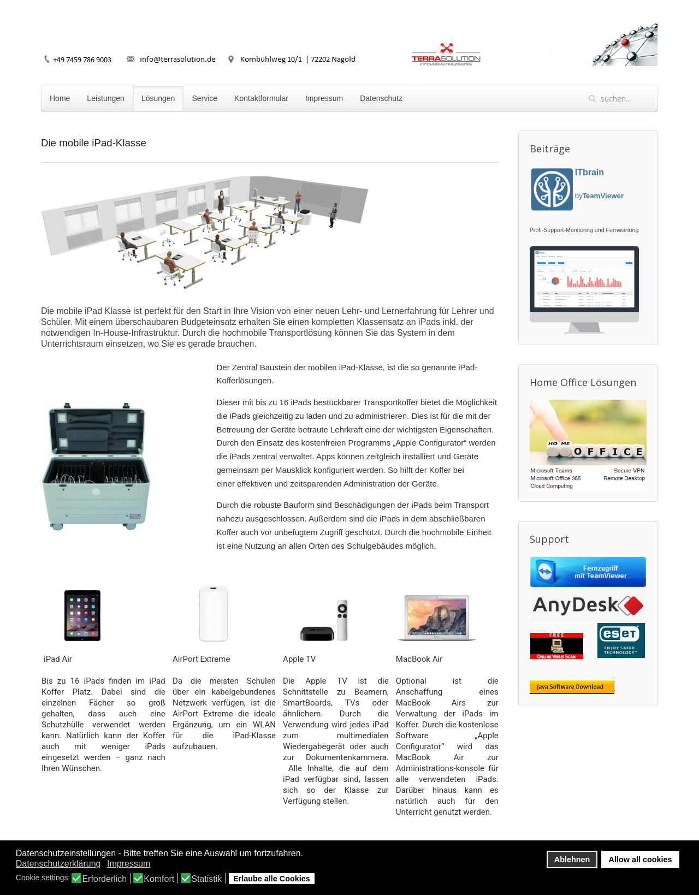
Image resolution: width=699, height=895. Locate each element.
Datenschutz (381, 98)
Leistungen (106, 98)
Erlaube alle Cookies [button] (271, 878)
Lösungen (158, 98)
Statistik (206, 879)
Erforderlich (104, 879)
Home (60, 98)
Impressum (324, 98)
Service (204, 98)
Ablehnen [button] (572, 859)
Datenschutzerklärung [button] (58, 863)
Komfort (159, 879)
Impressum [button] (128, 863)
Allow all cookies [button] (640, 859)
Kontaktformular (261, 98)
